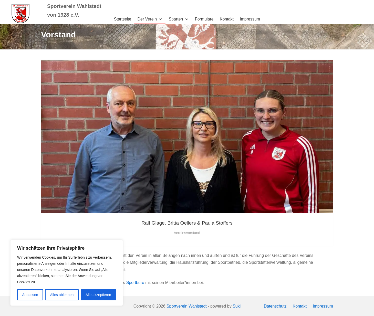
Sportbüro (135, 282)
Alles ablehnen (62, 295)
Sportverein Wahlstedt (187, 306)
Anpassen (30, 295)
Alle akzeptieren (98, 295)
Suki (237, 306)
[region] (66, 273)
